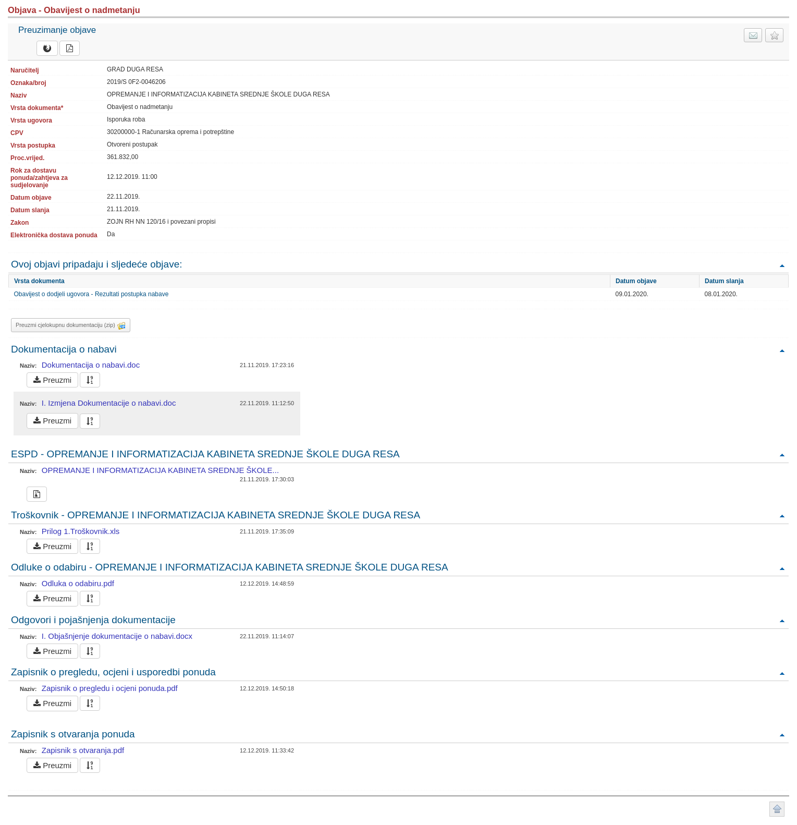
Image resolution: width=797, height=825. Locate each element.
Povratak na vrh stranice (776, 809)
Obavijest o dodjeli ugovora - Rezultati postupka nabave (91, 294)
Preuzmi (52, 379)
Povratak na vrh (782, 265)
